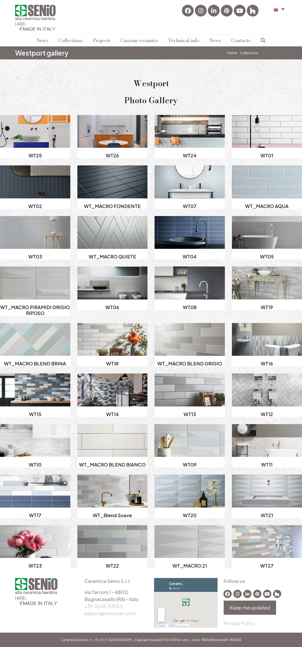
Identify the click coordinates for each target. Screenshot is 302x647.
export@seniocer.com (109, 613)
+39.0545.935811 (103, 606)
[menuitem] (279, 9)
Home (232, 53)
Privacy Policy (239, 623)
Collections (249, 53)
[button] (263, 40)
